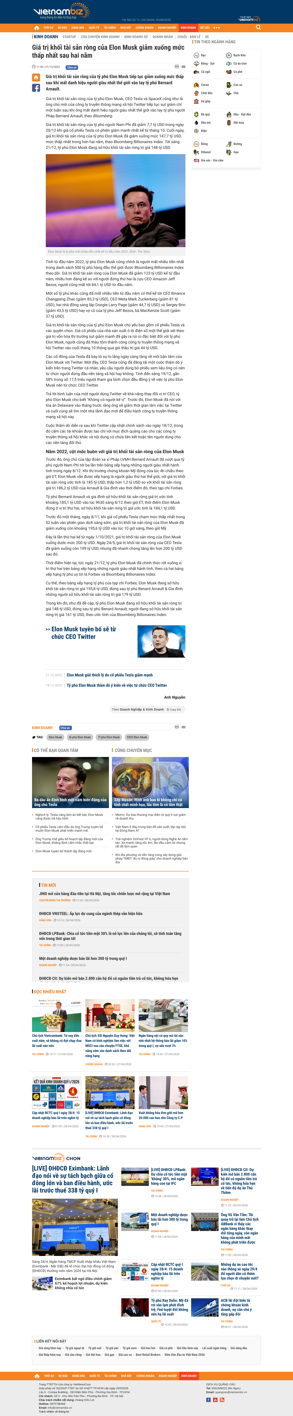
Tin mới (48, 885)
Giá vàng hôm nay (50, 1348)
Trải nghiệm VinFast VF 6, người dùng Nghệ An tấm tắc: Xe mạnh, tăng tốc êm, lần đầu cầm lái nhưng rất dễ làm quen (151, 842)
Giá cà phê (166, 1348)
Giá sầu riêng (73, 1354)
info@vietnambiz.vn (60, 1407)
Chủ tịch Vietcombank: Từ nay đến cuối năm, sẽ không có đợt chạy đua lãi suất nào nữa (56, 1041)
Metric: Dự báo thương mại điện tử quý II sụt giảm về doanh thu (150, 816)
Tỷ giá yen (112, 1348)
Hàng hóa (45, 920)
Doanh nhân (163, 37)
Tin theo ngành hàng (215, 41)
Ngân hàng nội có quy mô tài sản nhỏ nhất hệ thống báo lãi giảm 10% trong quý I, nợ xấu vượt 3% (163, 1041)
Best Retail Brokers (148, 1354)
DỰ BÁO (62, 28)
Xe (207, 37)
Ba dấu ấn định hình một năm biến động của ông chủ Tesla (70, 802)
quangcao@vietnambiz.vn (231, 1392)
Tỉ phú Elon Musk (109, 737)
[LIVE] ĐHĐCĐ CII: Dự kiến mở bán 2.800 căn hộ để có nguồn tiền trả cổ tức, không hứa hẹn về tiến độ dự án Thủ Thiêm (239, 1181)
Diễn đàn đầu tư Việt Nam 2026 (185, 1354)
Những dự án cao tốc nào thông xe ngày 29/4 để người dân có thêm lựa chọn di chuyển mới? (240, 1271)
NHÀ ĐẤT (125, 28)
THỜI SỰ (48, 28)
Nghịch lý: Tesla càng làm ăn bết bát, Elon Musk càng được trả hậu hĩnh (69, 816)
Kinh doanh (46, 36)
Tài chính (45, 945)
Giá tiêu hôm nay (187, 1348)
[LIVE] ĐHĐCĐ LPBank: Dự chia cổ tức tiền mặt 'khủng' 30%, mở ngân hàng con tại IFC (169, 1177)
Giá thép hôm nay (50, 1354)
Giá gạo (109, 1354)
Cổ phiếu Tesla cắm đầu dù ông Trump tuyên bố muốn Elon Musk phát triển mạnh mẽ (69, 829)
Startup (69, 37)
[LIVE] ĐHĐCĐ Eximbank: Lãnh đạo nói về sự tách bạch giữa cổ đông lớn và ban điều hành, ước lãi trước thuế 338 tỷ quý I (109, 1120)
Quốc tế (156, 1321)
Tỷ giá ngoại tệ (74, 1348)
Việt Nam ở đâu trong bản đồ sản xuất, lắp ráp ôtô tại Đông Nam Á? (150, 829)
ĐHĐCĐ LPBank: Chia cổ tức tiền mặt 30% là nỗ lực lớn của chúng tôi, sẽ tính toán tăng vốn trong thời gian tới (110, 936)
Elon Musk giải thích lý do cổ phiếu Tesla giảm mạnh (110, 675)
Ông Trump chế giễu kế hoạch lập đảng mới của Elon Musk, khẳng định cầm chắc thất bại (69, 841)
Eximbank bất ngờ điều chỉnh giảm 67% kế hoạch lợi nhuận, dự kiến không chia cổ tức (83, 1283)
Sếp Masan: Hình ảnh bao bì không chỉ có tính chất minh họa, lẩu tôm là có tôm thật (148, 802)
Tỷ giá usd (94, 1348)
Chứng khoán (94, 1064)
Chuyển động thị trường (54, 900)
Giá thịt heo (93, 1354)
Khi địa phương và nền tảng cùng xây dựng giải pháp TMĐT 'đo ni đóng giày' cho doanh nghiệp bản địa (151, 858)
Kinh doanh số (136, 37)
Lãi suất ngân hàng (214, 1348)
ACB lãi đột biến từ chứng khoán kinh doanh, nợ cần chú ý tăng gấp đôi (236, 1307)
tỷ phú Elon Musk (80, 737)
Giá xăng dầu (239, 1348)
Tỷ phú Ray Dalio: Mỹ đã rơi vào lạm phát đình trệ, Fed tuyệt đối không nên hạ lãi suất (169, 1307)
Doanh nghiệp (48, 965)
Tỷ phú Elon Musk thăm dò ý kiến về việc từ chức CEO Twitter (117, 685)
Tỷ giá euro (129, 1348)
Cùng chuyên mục (133, 750)
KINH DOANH (188, 28)
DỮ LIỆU (205, 28)
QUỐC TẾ (94, 28)
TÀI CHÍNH (110, 28)
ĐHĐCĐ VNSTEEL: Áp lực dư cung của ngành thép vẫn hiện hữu (90, 913)
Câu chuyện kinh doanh (100, 37)
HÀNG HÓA (78, 28)
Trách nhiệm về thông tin (54, 1411)
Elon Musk (55, 737)
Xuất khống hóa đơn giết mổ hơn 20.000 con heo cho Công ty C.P (161, 1115)
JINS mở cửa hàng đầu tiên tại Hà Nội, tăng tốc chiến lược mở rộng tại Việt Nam (104, 893)
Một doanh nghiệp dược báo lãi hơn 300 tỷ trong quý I (83, 958)
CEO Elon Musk (137, 737)
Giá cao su (125, 1354)
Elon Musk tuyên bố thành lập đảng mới (63, 851)
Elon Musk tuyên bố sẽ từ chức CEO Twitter (84, 632)
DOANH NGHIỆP (167, 28)
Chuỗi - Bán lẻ (188, 37)
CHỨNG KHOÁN (145, 28)
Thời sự (225, 1285)
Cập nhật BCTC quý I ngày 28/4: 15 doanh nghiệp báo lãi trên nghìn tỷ (56, 1115)
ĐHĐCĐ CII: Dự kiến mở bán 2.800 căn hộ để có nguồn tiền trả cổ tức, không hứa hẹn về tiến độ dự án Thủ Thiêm (108, 981)
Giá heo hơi (148, 1348)
